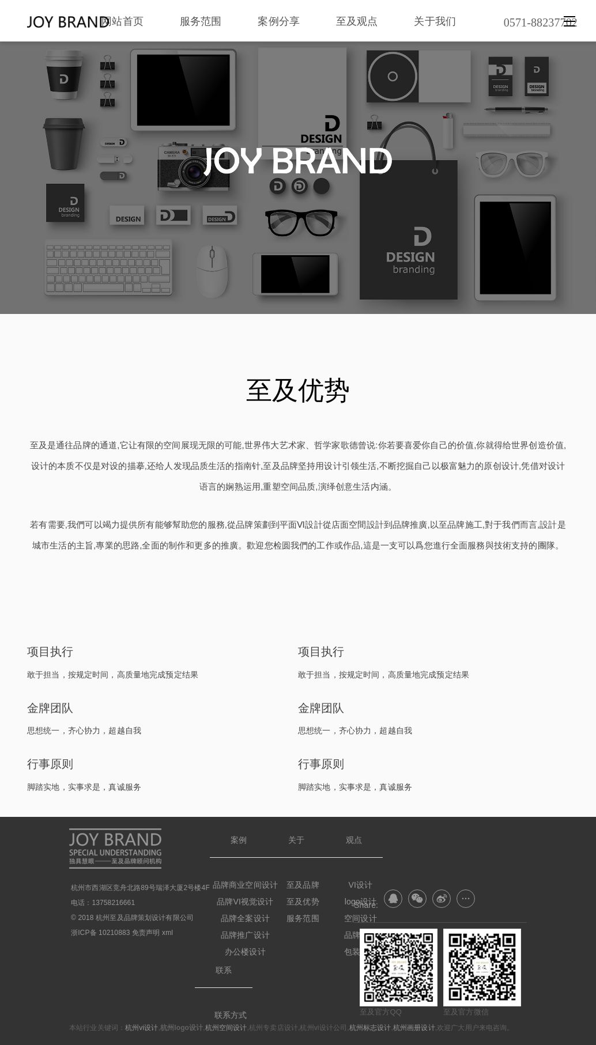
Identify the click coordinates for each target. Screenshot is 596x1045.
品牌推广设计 (245, 935)
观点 (354, 840)
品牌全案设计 (245, 918)
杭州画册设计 (414, 1028)
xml (167, 933)
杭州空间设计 (226, 1028)
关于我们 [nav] (435, 21)
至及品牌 (302, 884)
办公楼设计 (245, 951)
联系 (224, 970)
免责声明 (146, 933)
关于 (296, 840)
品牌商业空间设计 (245, 884)
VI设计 (361, 884)
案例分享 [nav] (279, 21)
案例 (239, 840)
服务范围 (302, 918)
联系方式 (230, 1015)
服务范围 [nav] (201, 21)
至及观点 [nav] (357, 21)
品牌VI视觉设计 (245, 901)
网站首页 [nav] (122, 21)
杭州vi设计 (141, 1028)
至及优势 (302, 901)
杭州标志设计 (370, 1028)
